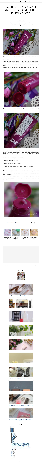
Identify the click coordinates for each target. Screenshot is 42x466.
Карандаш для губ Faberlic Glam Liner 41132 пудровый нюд (21, 295)
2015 (12, 455)
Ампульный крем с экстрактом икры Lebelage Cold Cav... (21, 445)
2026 (12, 426)
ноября (13, 434)
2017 (12, 453)
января (13, 450)
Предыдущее (35, 265)
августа (13, 437)
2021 (12, 431)
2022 (12, 430)
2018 (12, 452)
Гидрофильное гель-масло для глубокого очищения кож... (21, 447)
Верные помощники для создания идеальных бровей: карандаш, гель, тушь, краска (21, 309)
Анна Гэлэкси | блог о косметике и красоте (21, 10)
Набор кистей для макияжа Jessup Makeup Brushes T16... (21, 446)
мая (13, 440)
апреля (13, 441)
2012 (12, 458)
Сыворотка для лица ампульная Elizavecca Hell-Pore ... (21, 443)
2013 (12, 457)
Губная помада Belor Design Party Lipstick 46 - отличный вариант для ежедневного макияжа (21, 323)
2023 (12, 429)
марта (13, 442)
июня (13, 439)
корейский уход (16, 222)
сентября (13, 436)
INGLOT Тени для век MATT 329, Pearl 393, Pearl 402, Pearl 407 (21, 392)
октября (13, 435)
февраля (13, 449)
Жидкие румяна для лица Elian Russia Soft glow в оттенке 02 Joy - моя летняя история (21, 406)
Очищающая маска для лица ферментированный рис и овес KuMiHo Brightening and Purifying (21, 364)
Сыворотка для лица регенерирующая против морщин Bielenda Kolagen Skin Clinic (21, 378)
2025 (12, 427)
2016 (12, 454)
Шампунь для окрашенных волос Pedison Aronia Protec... (21, 448)
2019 (12, 451)
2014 (12, 456)
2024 (12, 428)
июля (13, 438)
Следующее (6, 265)
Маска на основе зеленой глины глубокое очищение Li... (21, 444)
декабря (13, 433)
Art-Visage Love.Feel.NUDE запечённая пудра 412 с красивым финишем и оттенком (20, 420)
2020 (12, 432)
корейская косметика (9, 222)
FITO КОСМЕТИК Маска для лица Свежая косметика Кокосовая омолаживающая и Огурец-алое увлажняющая (21, 337)
